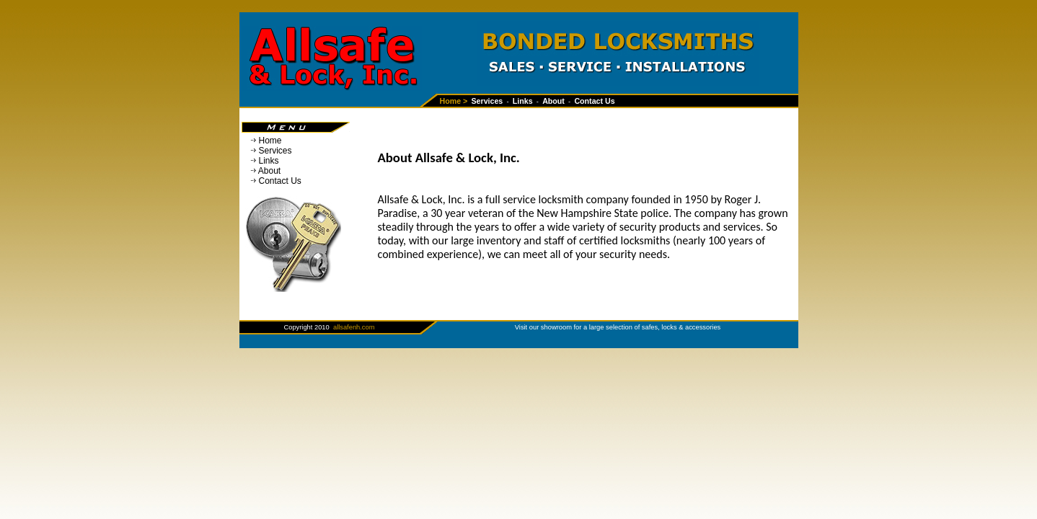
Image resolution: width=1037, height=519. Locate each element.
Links (269, 161)
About (269, 171)
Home (270, 141)
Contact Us (280, 181)
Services (275, 151)
